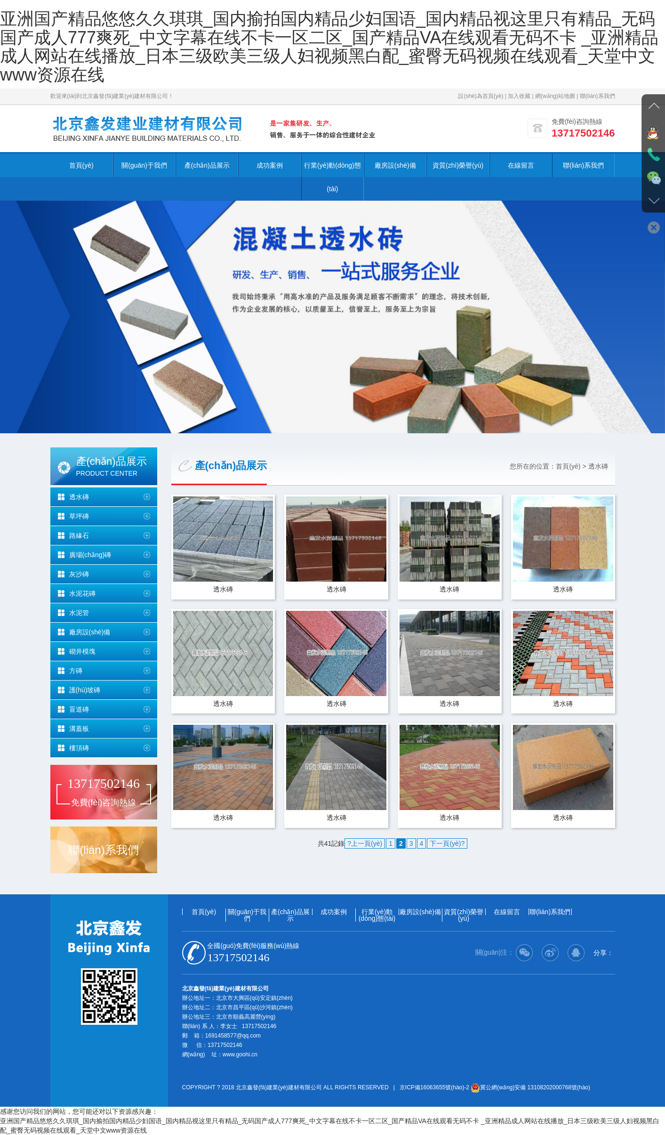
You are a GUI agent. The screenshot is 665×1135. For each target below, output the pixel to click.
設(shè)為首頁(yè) (480, 96)
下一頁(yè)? (447, 844)
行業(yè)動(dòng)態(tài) (332, 177)
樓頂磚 (79, 748)
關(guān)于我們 (144, 165)
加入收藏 (519, 96)
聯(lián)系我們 (597, 96)
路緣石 (79, 535)
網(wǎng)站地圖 (555, 96)
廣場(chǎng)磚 (90, 555)
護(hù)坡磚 (85, 690)
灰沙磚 (79, 574)
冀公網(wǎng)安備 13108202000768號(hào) (530, 1087)
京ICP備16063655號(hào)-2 (434, 1087)
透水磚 (79, 497)
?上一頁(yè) (364, 844)
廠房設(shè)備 (395, 165)
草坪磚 (79, 516)
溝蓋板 (79, 728)
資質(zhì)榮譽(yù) (458, 165)
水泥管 (79, 612)
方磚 (75, 670)
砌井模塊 (82, 651)
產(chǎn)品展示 (207, 165)
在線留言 (521, 165)
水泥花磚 (82, 593)
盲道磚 (79, 709)
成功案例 (269, 165)
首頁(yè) (81, 165)
